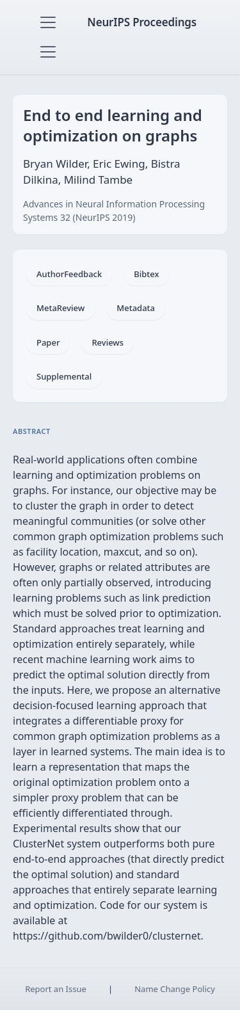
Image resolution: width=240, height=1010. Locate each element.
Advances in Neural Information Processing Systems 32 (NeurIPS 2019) (114, 210)
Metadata (135, 308)
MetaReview (60, 308)
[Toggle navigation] (48, 22)
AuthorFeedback (69, 274)
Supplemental (64, 376)
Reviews (108, 342)
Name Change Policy (174, 989)
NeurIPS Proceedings (141, 22)
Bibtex (146, 274)
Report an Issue (55, 989)
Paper (48, 342)
